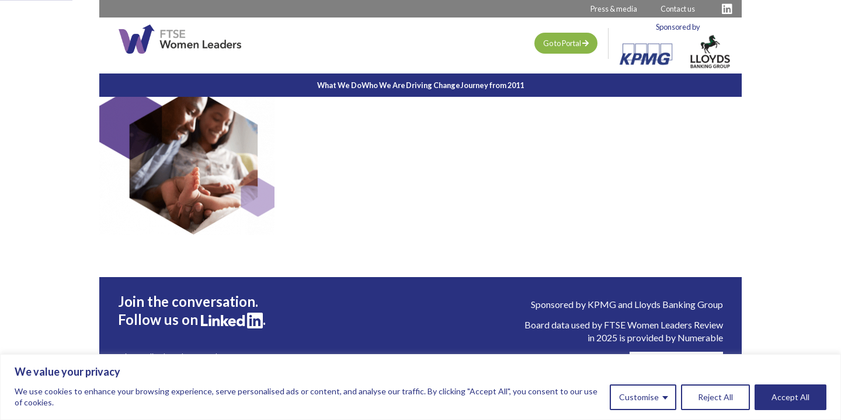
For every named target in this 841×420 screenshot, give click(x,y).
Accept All (790, 397)
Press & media (613, 8)
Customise (639, 397)
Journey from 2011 (534, 85)
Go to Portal (566, 43)
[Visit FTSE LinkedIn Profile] (727, 9)
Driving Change (447, 85)
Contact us (678, 8)
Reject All (715, 397)
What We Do (298, 85)
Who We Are (370, 85)
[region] (420, 387)
